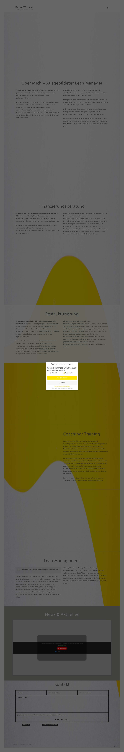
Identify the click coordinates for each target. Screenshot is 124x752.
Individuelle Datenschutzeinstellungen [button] (62, 386)
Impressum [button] (70, 388)
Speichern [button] (62, 383)
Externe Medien (68, 373)
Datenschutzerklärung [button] (62, 388)
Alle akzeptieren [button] (62, 378)
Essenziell (53, 373)
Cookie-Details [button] (55, 388)
